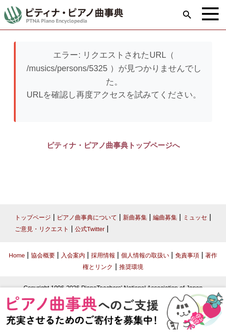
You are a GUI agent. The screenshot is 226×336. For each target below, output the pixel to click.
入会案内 (73, 255)
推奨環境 (131, 266)
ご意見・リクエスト (42, 229)
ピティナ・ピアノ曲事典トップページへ (113, 145)
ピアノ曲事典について (87, 217)
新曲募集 (135, 217)
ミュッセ (195, 217)
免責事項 (187, 255)
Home (17, 255)
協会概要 (43, 255)
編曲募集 (165, 217)
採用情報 (103, 255)
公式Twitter (89, 229)
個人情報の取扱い (145, 255)
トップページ (33, 217)
